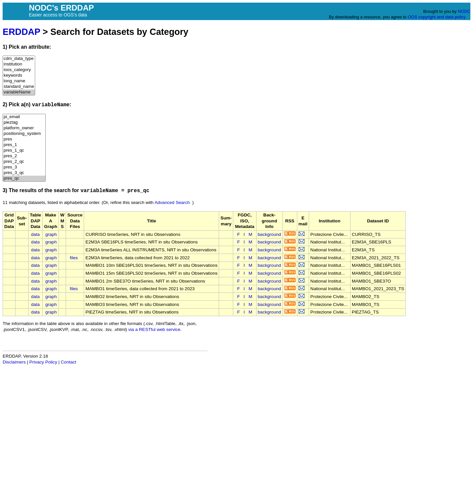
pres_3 (24, 167)
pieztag (24, 122)
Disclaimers (14, 362)
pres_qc (24, 178)
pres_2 (24, 156)
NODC (464, 11)
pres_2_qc (24, 161)
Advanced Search (172, 202)
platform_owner (24, 128)
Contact (68, 362)
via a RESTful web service (154, 329)
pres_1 (24, 145)
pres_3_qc (24, 173)
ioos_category (19, 70)
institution (19, 64)
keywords (19, 75)
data (35, 234)
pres (24, 139)
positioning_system (24, 134)
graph (51, 234)
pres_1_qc (24, 150)
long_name (19, 81)
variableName (19, 92)
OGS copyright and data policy (436, 16)
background (269, 234)
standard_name (19, 86)
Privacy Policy (43, 362)
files (74, 257)
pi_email (24, 117)
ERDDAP (21, 32)
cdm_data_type (19, 59)
